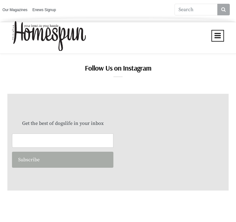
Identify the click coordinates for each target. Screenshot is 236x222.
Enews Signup (44, 10)
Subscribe (29, 160)
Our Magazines (14, 10)
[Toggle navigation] (217, 36)
